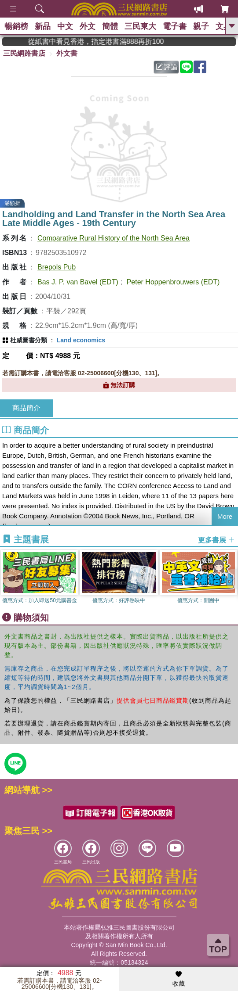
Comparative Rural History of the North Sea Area (113, 238)
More (224, 516)
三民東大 (140, 26)
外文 (87, 26)
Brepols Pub (56, 267)
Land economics (81, 340)
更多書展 (216, 539)
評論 (167, 67)
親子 (201, 26)
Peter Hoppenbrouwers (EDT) (173, 282)
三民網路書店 (24, 53)
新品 (43, 26)
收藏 (178, 979)
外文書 (66, 53)
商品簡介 (26, 408)
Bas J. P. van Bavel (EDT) (77, 282)
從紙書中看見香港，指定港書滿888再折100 (112, 41)
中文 (65, 26)
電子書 (175, 26)
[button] (231, 579)
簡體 (110, 26)
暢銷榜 (16, 26)
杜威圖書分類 (28, 340)
